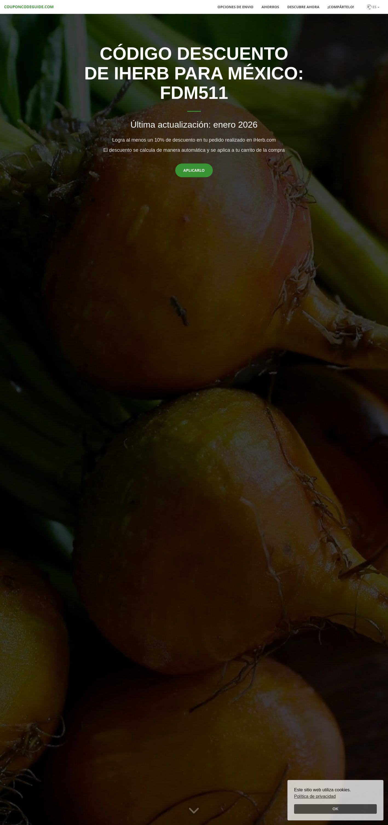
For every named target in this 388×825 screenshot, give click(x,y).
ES (373, 7)
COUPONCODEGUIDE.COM (29, 6)
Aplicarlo (194, 170)
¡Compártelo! (340, 6)
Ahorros (270, 6)
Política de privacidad (315, 796)
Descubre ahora (303, 6)
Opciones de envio (235, 6)
